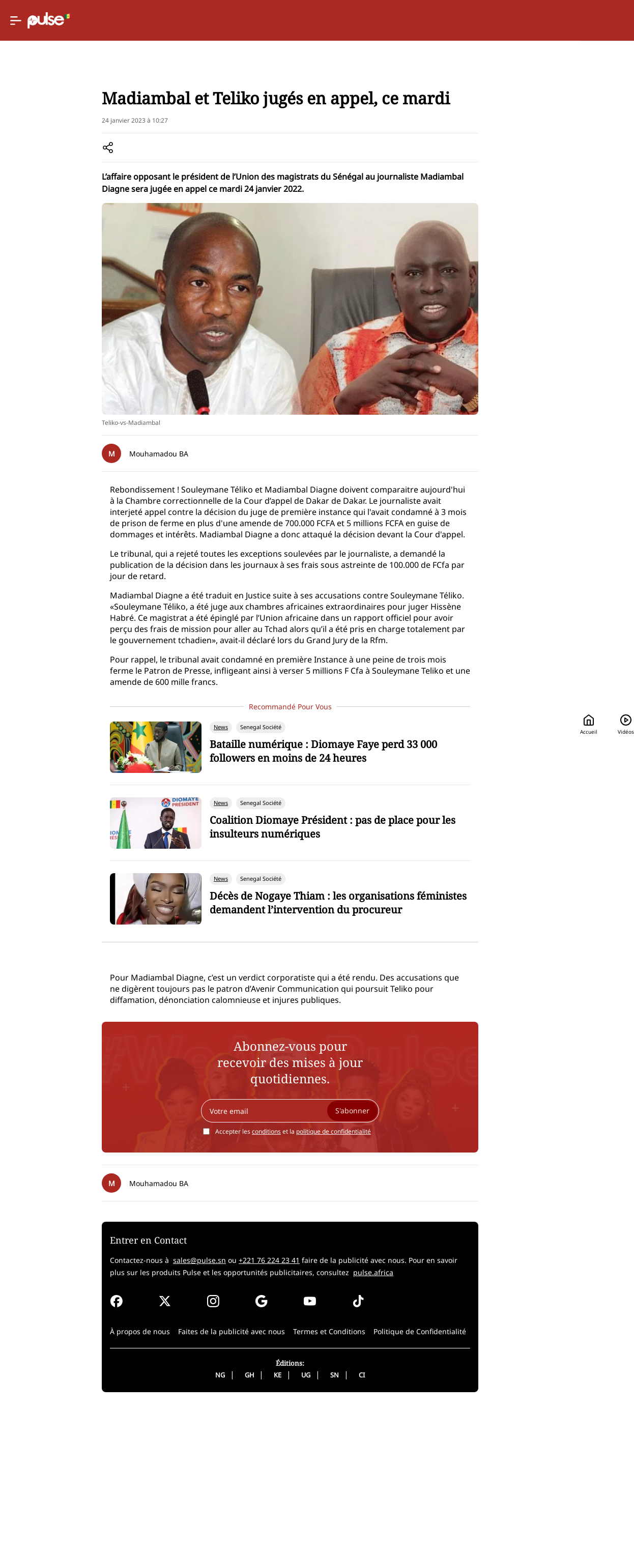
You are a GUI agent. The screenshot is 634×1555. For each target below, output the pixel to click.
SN (293, 1521)
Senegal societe (130, 132)
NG (178, 1521)
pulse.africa (273, 1419)
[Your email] (248, 1257)
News (85, 132)
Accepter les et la (251, 1278)
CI (320, 1521)
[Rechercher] (543, 20)
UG (264, 1521)
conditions (224, 1278)
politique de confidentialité (291, 1278)
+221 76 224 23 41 (211, 1407)
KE (236, 1521)
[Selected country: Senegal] (361, 20)
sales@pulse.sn (141, 1407)
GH (207, 1521)
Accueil (427, 20)
